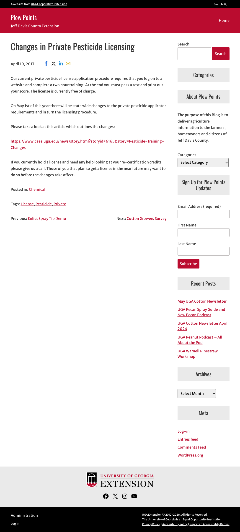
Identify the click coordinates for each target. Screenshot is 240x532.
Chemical (37, 189)
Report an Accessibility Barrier (210, 524)
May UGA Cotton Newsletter (202, 301)
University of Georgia (162, 519)
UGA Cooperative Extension (49, 4)
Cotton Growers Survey (147, 218)
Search (183, 44)
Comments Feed (192, 447)
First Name (187, 225)
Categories (187, 155)
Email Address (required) (199, 206)
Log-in (184, 431)
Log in (15, 524)
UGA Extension (152, 514)
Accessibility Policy (175, 524)
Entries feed (188, 439)
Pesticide (44, 204)
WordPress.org (190, 455)
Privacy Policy (151, 524)
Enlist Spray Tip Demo (47, 218)
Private (60, 204)
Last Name (187, 243)
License (27, 204)
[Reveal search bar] (220, 4)
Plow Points (24, 17)
